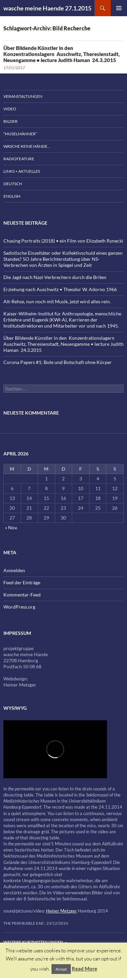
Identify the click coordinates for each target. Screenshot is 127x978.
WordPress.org (19, 607)
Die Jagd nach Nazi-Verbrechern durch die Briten (54, 277)
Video (9, 108)
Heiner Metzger (61, 911)
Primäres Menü (119, 8)
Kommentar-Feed (22, 594)
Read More (84, 969)
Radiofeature (18, 158)
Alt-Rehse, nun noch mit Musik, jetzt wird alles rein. (57, 301)
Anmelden (14, 570)
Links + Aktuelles (21, 171)
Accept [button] (61, 969)
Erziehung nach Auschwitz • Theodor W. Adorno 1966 (60, 289)
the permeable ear (23, 923)
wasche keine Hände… (26, 146)
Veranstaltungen (22, 96)
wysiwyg (15, 708)
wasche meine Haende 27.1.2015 (47, 8)
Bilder (10, 121)
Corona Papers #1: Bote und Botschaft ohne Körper (57, 362)
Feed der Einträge (21, 582)
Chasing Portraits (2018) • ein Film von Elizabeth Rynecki (63, 241)
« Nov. (11, 527)
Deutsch (12, 183)
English (11, 196)
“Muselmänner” (20, 133)
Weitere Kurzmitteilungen (35, 942)
